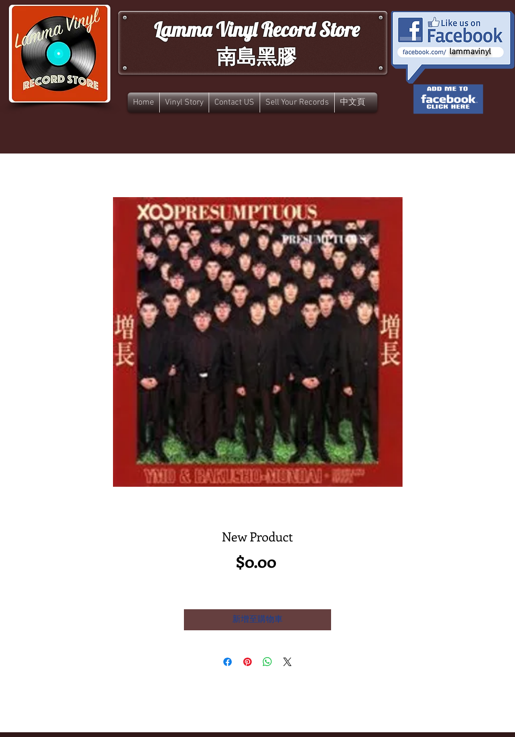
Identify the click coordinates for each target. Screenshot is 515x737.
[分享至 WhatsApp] (267, 662)
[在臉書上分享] (227, 662)
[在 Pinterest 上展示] (247, 662)
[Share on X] (287, 662)
